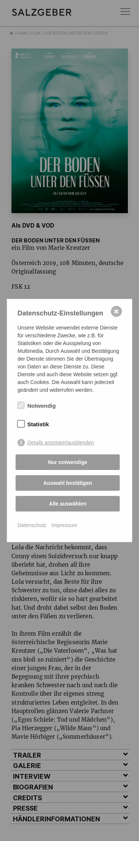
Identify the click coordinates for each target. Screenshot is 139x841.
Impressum (64, 525)
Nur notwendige (67, 462)
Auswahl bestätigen (67, 483)
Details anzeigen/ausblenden (60, 443)
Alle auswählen (67, 504)
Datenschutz (31, 525)
